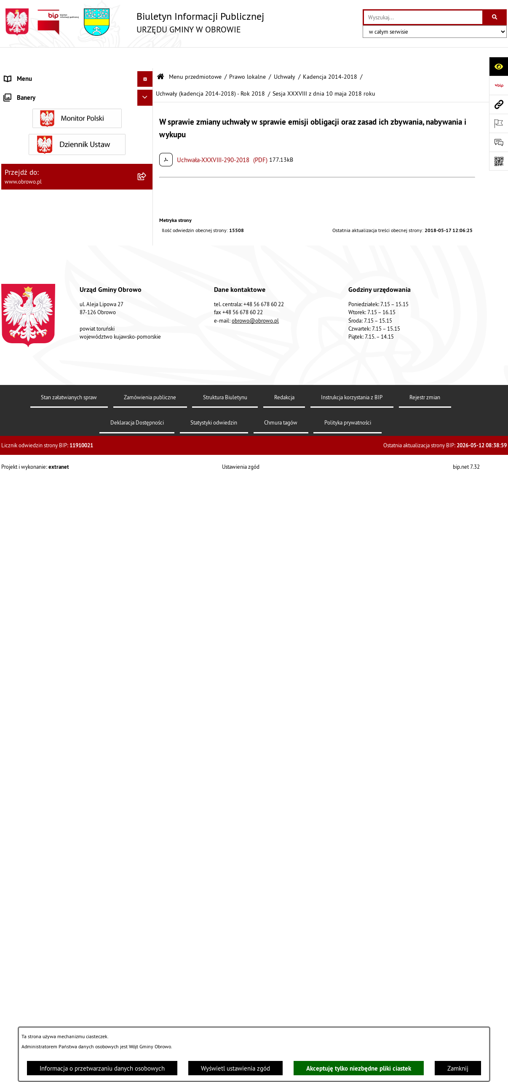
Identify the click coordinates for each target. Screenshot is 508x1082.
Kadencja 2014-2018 (330, 55)
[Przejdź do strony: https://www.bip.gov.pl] (498, 85)
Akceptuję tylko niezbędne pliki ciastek (358, 1068)
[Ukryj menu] (145, 58)
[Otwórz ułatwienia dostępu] (498, 66)
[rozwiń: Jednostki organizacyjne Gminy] (147, 1021)
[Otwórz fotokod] (498, 161)
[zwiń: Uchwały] (147, 201)
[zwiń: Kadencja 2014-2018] (147, 264)
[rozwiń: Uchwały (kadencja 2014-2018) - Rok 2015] (147, 317)
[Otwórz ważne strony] (498, 123)
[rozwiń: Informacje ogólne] (147, 94)
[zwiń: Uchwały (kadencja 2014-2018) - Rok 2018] (147, 409)
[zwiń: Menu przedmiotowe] (147, 74)
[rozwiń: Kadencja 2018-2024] (147, 768)
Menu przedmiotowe (195, 55)
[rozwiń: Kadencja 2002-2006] (147, 222)
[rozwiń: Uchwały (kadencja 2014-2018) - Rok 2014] (147, 286)
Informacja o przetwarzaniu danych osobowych (102, 1068)
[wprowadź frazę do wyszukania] (423, 17)
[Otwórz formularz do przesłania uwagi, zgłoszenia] (498, 142)
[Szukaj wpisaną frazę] (495, 17)
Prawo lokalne (247, 55)
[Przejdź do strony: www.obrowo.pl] (498, 104)
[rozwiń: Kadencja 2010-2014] (147, 243)
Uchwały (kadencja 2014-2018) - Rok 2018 (210, 72)
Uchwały (284, 55)
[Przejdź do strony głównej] (132, 22)
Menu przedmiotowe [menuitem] (32, 73)
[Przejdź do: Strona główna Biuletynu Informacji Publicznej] (160, 55)
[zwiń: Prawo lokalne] (147, 158)
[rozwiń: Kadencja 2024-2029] (147, 790)
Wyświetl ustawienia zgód (235, 1068)
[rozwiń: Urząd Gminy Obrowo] (147, 137)
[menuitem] (77, 95)
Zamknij (457, 1068)
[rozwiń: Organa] (147, 116)
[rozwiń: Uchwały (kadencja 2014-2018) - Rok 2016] (147, 347)
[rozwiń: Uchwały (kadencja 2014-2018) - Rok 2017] (147, 378)
